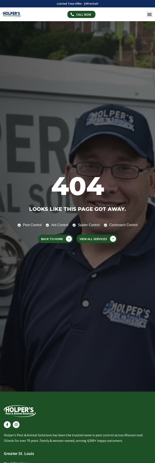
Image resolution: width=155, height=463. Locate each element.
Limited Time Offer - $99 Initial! (77, 4)
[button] (149, 14)
